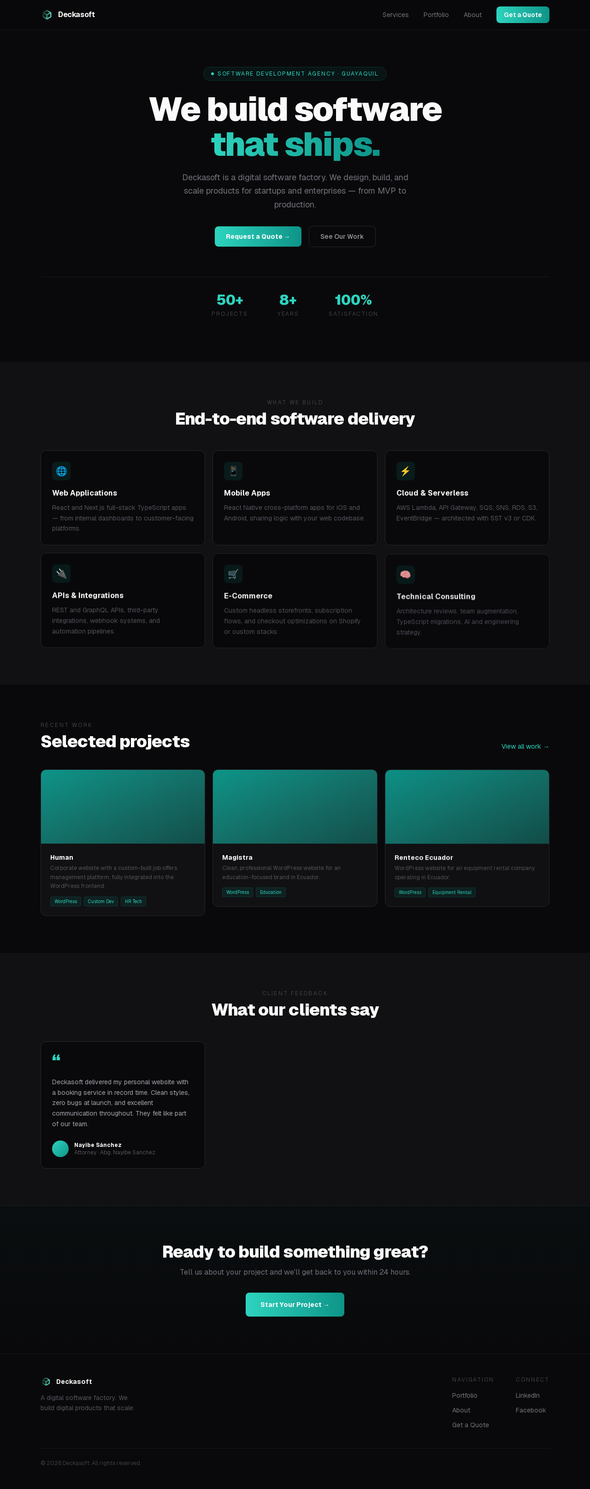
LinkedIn (528, 1395)
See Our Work (342, 236)
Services (396, 15)
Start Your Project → (295, 1310)
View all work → (525, 753)
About (473, 15)
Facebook (531, 1410)
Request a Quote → (258, 236)
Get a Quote (523, 15)
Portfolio (436, 15)
